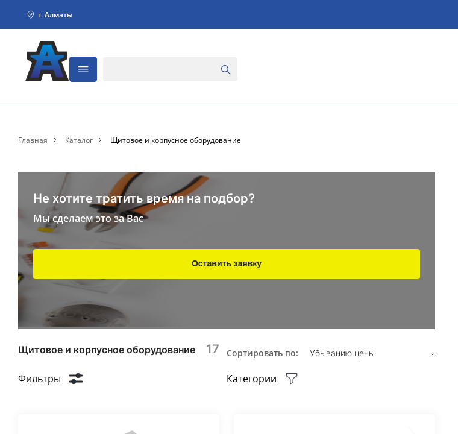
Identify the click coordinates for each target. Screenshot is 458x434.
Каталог (79, 140)
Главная (33, 140)
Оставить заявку (227, 263)
